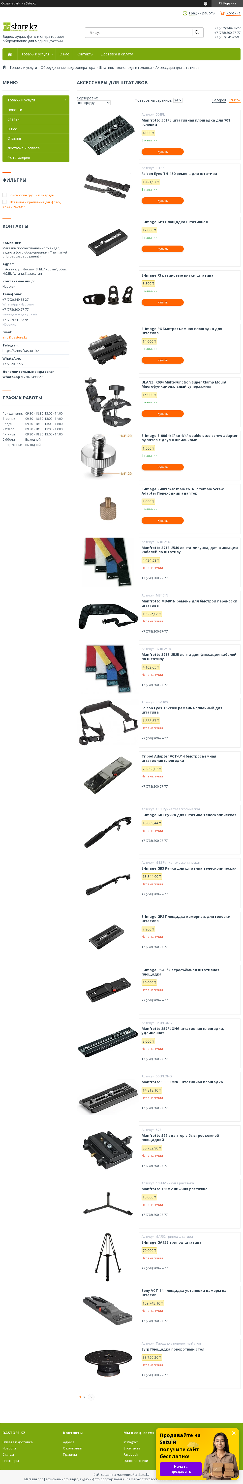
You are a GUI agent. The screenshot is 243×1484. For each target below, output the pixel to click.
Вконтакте (131, 1448)
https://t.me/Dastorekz (20, 350)
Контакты (85, 54)
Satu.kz (144, 1474)
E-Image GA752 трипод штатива (172, 1242)
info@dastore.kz (15, 337)
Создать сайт (10, 3)
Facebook (130, 1454)
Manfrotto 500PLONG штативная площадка (182, 1082)
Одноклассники (135, 1460)
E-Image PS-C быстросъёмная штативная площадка (180, 972)
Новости (14, 109)
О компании (72, 1448)
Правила (70, 1454)
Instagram (131, 1442)
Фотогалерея (18, 157)
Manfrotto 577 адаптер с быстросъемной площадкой (180, 1137)
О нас (64, 54)
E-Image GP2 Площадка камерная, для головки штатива (186, 918)
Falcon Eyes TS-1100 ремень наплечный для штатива (182, 710)
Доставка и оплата (117, 54)
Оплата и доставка (17, 1442)
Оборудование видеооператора (68, 67)
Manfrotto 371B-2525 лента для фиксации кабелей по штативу (189, 656)
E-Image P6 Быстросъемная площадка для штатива (182, 331)
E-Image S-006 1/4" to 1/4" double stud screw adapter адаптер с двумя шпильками (190, 437)
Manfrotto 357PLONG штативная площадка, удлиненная (183, 1030)
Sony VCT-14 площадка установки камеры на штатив (184, 1292)
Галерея (219, 100)
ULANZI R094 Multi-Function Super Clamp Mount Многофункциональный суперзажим (184, 384)
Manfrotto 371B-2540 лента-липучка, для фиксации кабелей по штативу (190, 550)
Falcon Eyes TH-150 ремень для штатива (179, 173)
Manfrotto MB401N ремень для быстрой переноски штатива (189, 603)
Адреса (68, 1442)
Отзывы (14, 138)
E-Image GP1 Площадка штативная (175, 222)
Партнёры (10, 1460)
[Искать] (196, 32)
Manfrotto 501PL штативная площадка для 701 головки (186, 122)
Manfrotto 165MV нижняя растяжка (175, 1189)
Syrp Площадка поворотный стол (173, 1349)
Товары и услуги (35, 54)
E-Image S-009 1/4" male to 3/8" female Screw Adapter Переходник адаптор (183, 491)
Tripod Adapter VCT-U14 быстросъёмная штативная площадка (179, 758)
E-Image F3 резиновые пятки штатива (177, 275)
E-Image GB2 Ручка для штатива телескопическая (189, 815)
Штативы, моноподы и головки (125, 67)
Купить (162, 152)
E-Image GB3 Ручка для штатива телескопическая (189, 868)
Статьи (13, 119)
